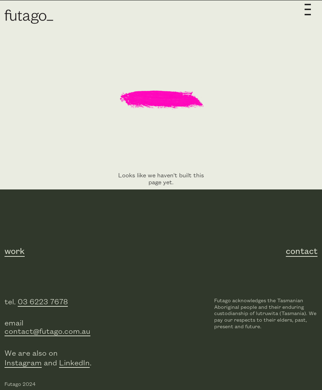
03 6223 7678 (43, 302)
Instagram (23, 363)
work (15, 251)
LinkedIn (74, 363)
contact (301, 251)
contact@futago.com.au (47, 332)
